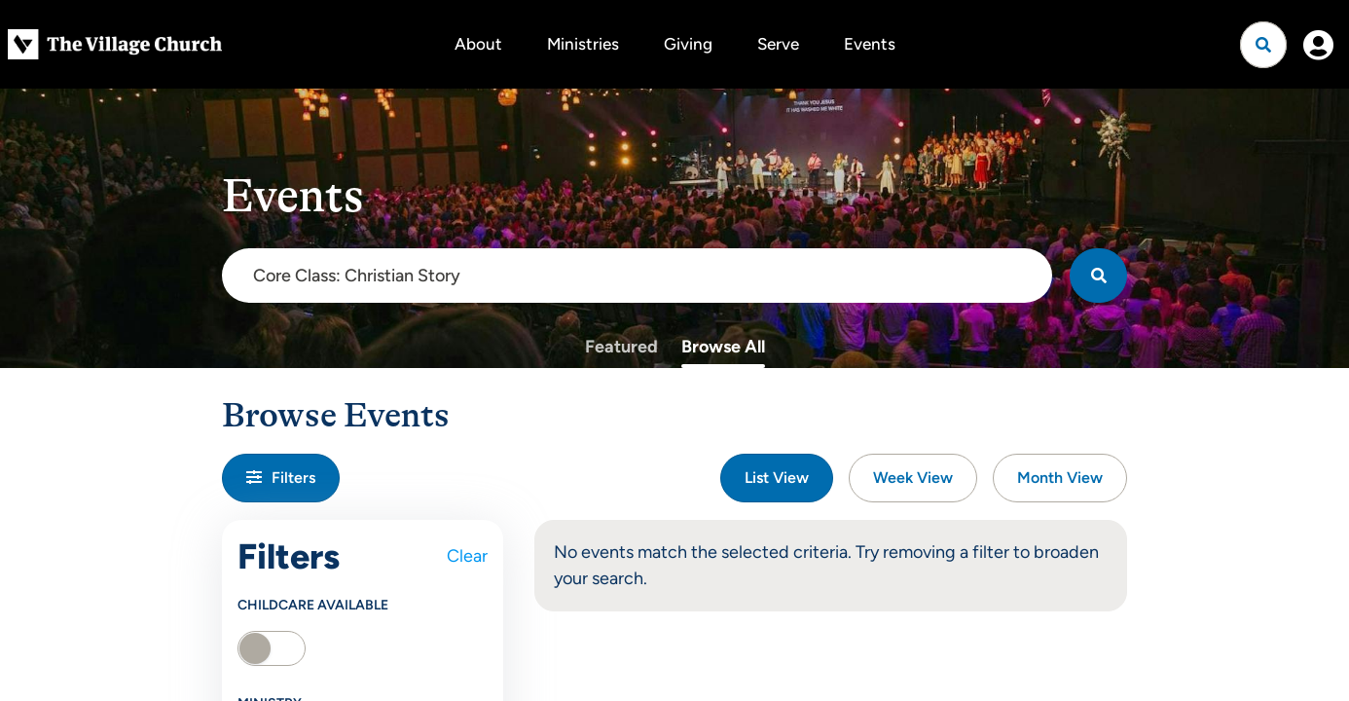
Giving (688, 44)
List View (777, 477)
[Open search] (1263, 44)
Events (869, 44)
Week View (913, 477)
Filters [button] (280, 477)
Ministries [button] (583, 44)
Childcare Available (312, 605)
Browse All (723, 346)
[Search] (1098, 275)
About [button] (478, 44)
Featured (621, 346)
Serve (778, 44)
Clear (467, 556)
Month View (1060, 477)
